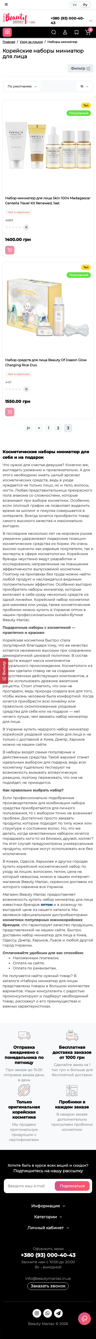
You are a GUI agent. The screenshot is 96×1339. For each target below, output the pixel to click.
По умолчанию (22, 86)
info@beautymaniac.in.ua (48, 1278)
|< (28, 428)
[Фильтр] (4, 671)
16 (84, 86)
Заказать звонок (48, 1286)
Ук (75, 5)
